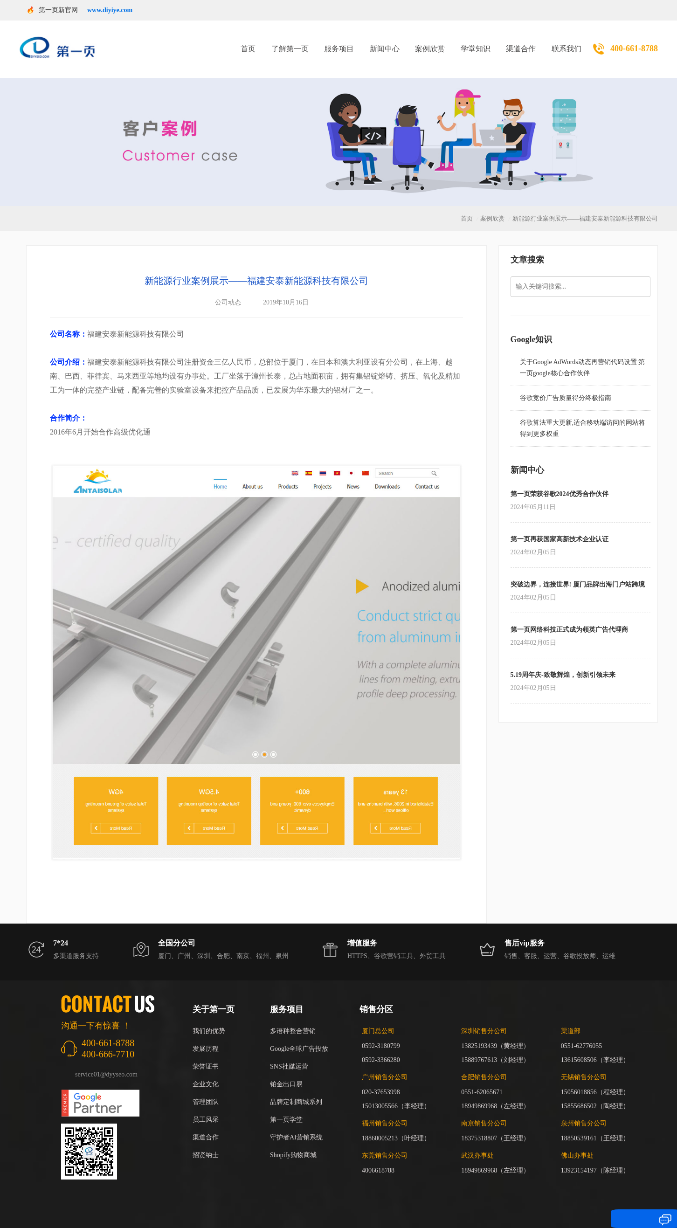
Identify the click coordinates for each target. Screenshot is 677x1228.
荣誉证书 (206, 1054)
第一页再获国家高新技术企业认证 (559, 527)
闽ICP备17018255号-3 (462, 1207)
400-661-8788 (634, 43)
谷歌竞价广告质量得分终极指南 (565, 386)
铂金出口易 (286, 1072)
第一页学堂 (286, 1107)
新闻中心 (385, 43)
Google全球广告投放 (299, 1037)
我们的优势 (209, 1019)
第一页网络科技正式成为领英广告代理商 (569, 617)
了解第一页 (290, 43)
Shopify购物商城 (293, 1143)
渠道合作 (521, 43)
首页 (248, 43)
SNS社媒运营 (289, 1054)
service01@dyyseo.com (106, 1062)
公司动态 (228, 290)
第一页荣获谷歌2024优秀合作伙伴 (559, 482)
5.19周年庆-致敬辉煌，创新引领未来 (563, 663)
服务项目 (339, 43)
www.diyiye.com (109, 10)
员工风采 (206, 1107)
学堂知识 (475, 43)
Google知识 (532, 327)
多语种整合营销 (293, 1019)
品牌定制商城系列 (296, 1090)
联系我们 (566, 43)
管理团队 (206, 1090)
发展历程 (206, 1037)
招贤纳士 (206, 1143)
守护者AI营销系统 (296, 1125)
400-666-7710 (108, 1042)
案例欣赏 (430, 43)
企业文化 (206, 1072)
